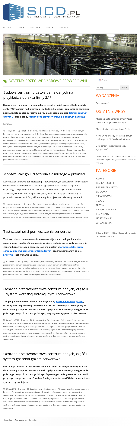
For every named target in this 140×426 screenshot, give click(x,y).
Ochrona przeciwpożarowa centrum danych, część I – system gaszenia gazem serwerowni (46, 356)
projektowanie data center (34, 268)
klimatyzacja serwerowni (72, 147)
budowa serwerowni (63, 134)
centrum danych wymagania (15, 137)
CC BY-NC (112, 236)
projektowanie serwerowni (57, 268)
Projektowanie (44, 131)
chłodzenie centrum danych (25, 140)
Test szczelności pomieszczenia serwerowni (38, 231)
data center (34, 143)
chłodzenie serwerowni (19, 143)
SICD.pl (114, 233)
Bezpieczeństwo (43, 204)
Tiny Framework (21, 420)
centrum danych (79, 134)
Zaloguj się (33, 420)
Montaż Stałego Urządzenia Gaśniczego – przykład (44, 174)
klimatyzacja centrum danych (72, 143)
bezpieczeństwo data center (63, 323)
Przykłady (55, 131)
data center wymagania (50, 143)
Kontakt (63, 27)
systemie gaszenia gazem (68, 301)
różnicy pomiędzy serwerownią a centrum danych (57, 116)
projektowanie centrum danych (16, 150)
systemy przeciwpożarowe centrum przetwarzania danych (57, 271)
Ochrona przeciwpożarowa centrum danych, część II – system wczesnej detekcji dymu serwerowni (45, 291)
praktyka (8, 254)
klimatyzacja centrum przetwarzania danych (21, 147)
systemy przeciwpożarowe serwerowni (72, 217)
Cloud (100, 200)
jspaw (98, 236)
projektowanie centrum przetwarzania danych (49, 150)
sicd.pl (23, 131)
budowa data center (45, 134)
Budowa (33, 131)
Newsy (100, 205)
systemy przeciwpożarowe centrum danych (61, 153)
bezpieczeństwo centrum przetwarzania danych (52, 207)
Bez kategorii (105, 182)
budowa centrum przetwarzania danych (20, 134)
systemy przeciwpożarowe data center (61, 156)
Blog (48, 27)
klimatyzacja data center (51, 147)
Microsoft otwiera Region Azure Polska (113, 129)
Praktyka (34, 27)
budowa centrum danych (73, 131)
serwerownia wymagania (31, 153)
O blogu (7, 27)
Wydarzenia (103, 222)
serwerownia (14, 153)
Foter (104, 236)
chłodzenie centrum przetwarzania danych (55, 140)
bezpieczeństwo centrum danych (17, 207)
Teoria (19, 27)
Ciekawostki (104, 196)
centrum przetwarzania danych (40, 137)
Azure (100, 178)
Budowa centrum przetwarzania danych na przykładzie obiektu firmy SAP (38, 95)
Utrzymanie (104, 218)
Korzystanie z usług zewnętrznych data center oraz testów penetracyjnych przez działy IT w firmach (116, 159)
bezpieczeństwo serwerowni (26, 210)
